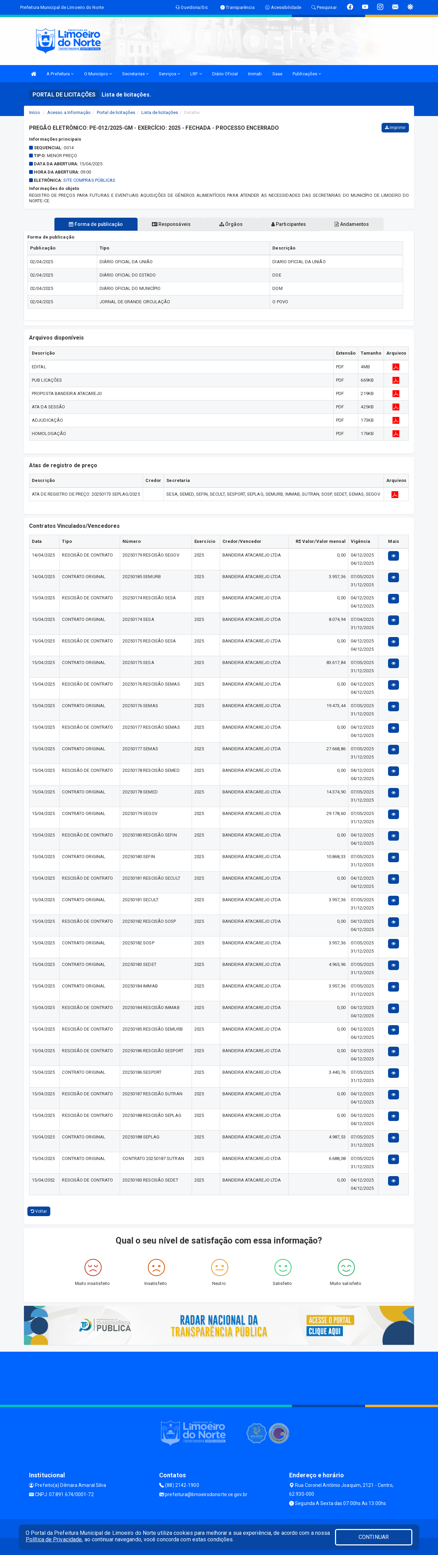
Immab (255, 73)
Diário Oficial (225, 73)
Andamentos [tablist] (352, 224)
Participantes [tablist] (288, 224)
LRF (196, 73)
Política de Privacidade (54, 1539)
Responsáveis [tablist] (171, 224)
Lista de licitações (159, 112)
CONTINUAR (374, 1537)
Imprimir (395, 127)
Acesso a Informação (69, 112)
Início (34, 112)
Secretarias (135, 73)
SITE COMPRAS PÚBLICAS (89, 180)
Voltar (39, 1211)
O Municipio (98, 73)
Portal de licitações (116, 112)
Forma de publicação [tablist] (96, 224)
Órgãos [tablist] (231, 224)
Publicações (307, 73)
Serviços (169, 73)
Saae (277, 73)
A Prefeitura (60, 73)
